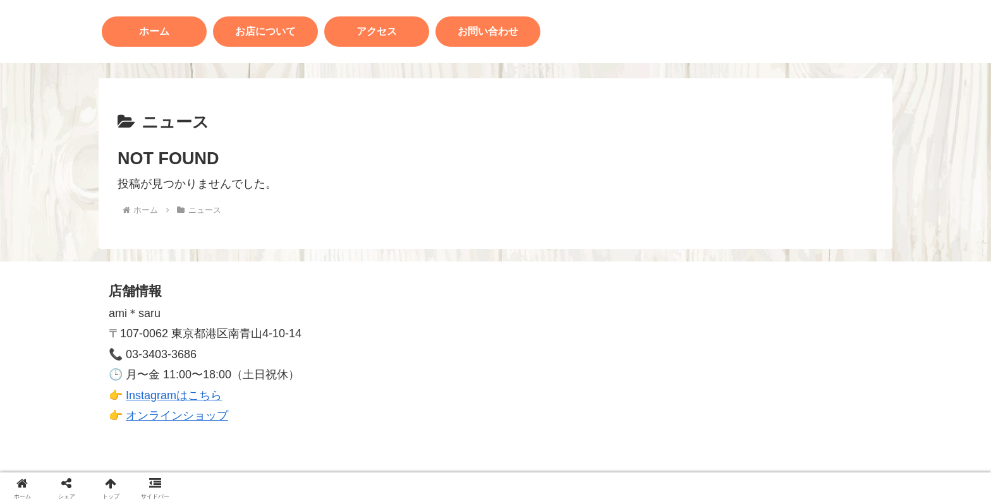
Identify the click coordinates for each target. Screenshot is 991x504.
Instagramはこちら (174, 395)
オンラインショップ (177, 415)
